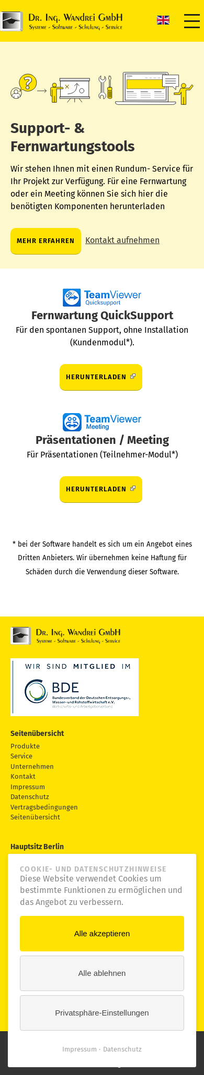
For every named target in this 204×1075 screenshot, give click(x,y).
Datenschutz (29, 797)
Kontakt (23, 776)
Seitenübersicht (35, 817)
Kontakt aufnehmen (122, 240)
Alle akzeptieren (102, 933)
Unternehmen (32, 766)
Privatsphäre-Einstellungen (102, 1012)
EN (163, 20)
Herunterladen (96, 377)
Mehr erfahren (46, 241)
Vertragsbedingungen (44, 807)
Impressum (27, 787)
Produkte (25, 746)
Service (21, 756)
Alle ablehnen (102, 973)
